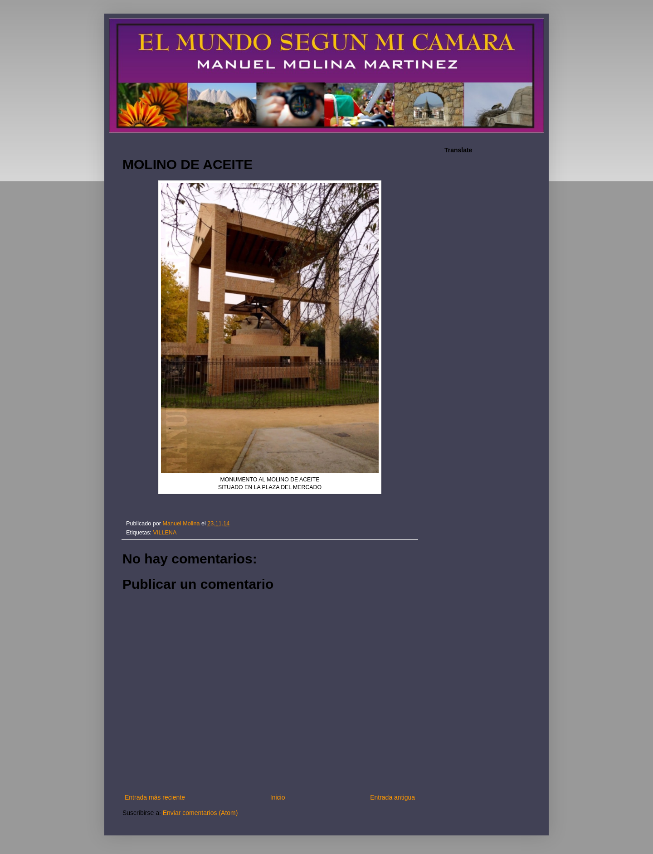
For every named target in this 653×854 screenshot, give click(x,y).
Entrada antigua (392, 797)
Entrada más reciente (155, 797)
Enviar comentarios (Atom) (200, 812)
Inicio (277, 797)
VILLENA (165, 532)
